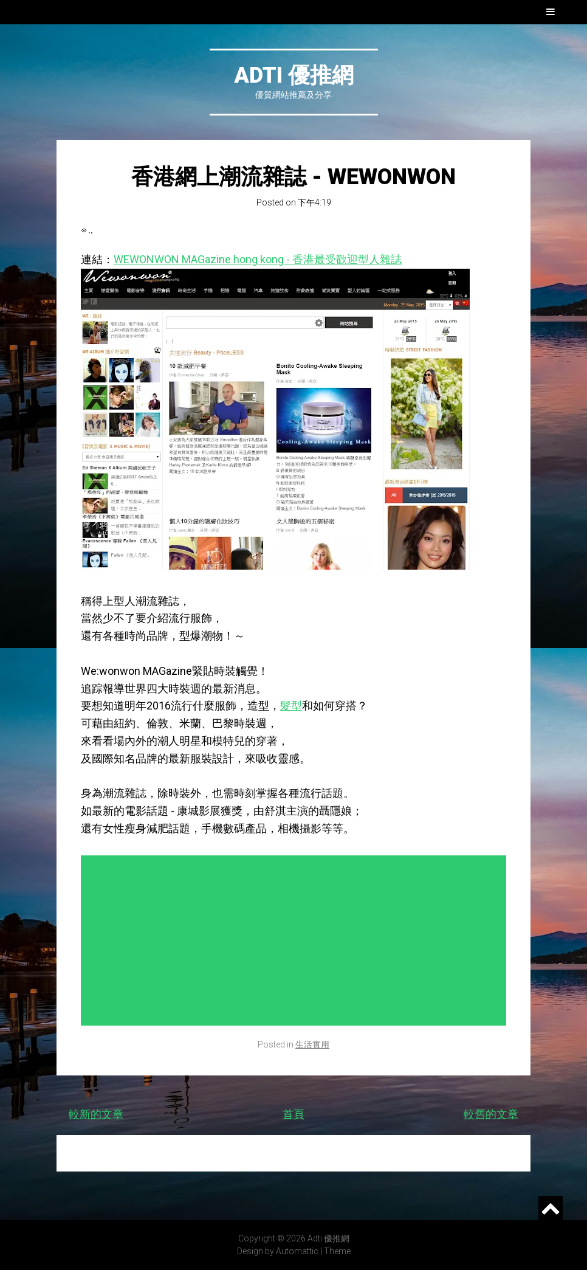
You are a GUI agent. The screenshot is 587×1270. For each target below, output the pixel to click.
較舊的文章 (491, 1114)
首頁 (293, 1114)
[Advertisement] (296, 940)
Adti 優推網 (294, 75)
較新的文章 (96, 1114)
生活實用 (312, 1044)
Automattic (297, 1251)
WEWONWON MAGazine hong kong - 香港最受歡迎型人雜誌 (258, 259)
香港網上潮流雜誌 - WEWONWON (293, 177)
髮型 (291, 705)
